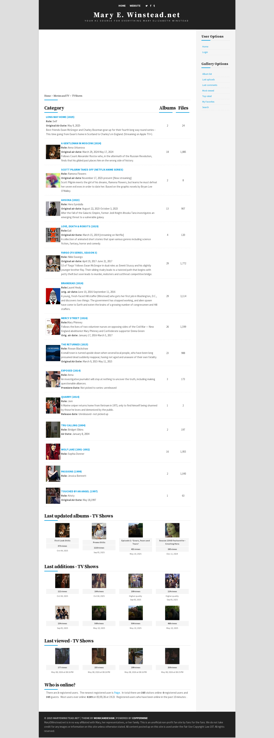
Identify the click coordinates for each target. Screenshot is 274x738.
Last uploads (208, 79)
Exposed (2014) (71, 371)
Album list (207, 74)
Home (122, 5)
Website (135, 5)
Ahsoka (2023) (70, 200)
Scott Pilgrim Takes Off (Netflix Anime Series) (92, 169)
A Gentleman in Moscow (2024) (81, 143)
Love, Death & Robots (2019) (80, 226)
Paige (117, 693)
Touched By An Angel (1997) (79, 491)
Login (205, 52)
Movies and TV (62, 96)
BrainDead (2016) (72, 283)
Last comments (209, 85)
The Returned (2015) (74, 344)
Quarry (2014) (70, 397)
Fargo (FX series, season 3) (79, 252)
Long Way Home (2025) (60, 117)
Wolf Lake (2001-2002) (75, 449)
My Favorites (208, 101)
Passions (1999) (71, 472)
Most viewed (208, 90)
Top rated (207, 96)
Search (205, 107)
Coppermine (140, 718)
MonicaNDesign (104, 718)
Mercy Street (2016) (74, 318)
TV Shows (77, 96)
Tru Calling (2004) (73, 425)
